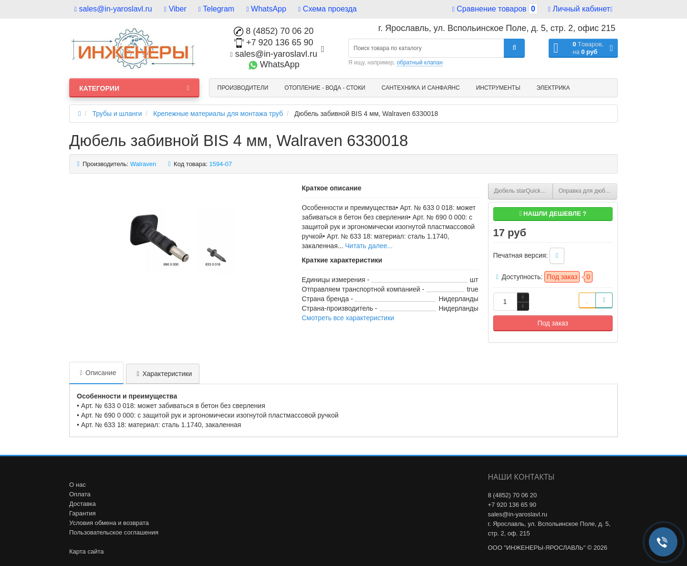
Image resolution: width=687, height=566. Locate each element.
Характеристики (163, 373)
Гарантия (82, 513)
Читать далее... (369, 246)
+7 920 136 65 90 (273, 42)
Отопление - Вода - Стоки (324, 87)
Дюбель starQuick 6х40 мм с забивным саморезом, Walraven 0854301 (523, 191)
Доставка (82, 503)
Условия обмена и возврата (109, 522)
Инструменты (498, 87)
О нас (77, 484)
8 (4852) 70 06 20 (273, 31)
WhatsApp (266, 9)
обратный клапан (420, 62)
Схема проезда (327, 9)
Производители (243, 87)
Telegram (216, 9)
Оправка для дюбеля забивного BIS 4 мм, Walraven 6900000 (588, 191)
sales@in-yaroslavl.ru (113, 9)
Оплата (80, 494)
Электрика (553, 87)
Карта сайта (86, 551)
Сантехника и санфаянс (421, 87)
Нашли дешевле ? (552, 213)
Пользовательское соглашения (113, 532)
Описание (96, 373)
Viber (175, 9)
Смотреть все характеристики (348, 318)
